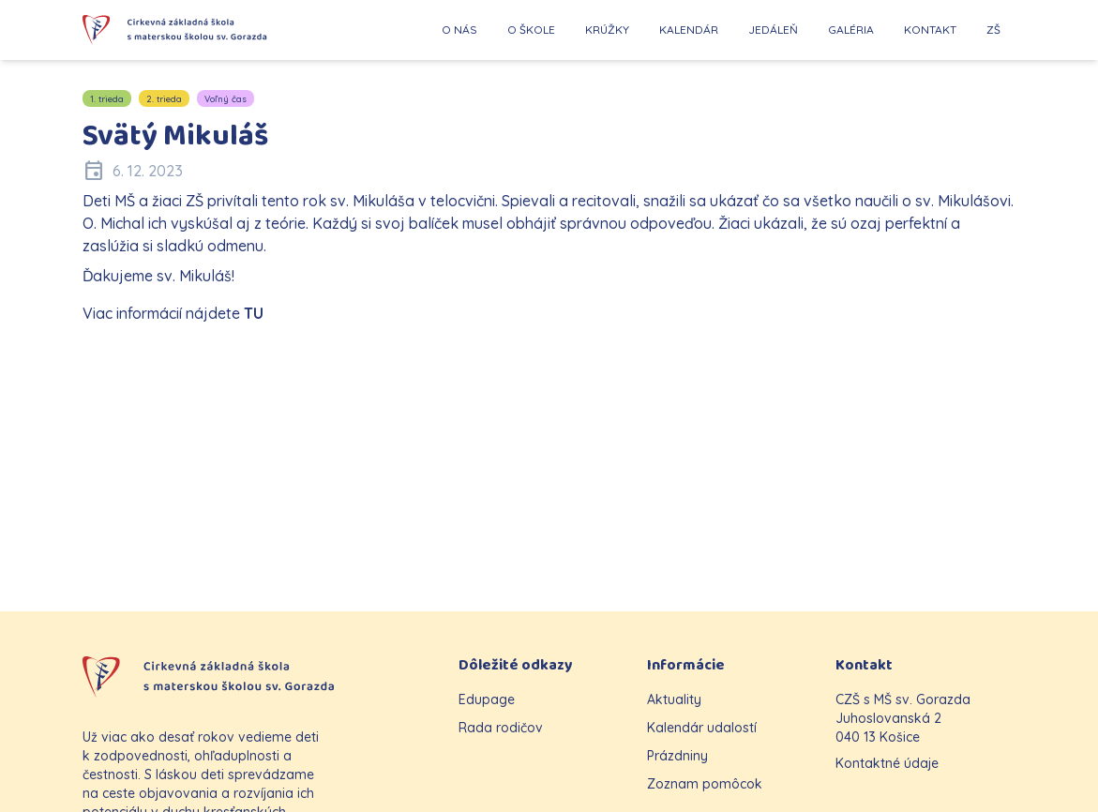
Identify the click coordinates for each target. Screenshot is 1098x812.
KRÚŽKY (607, 30)
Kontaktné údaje (887, 763)
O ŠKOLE (531, 30)
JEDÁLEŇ (773, 30)
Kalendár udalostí (702, 727)
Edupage (487, 699)
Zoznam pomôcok (704, 783)
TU (253, 313)
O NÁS (459, 30)
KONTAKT (930, 30)
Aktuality (674, 699)
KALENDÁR (688, 30)
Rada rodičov (501, 727)
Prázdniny (677, 755)
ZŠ (993, 30)
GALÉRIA (851, 30)
